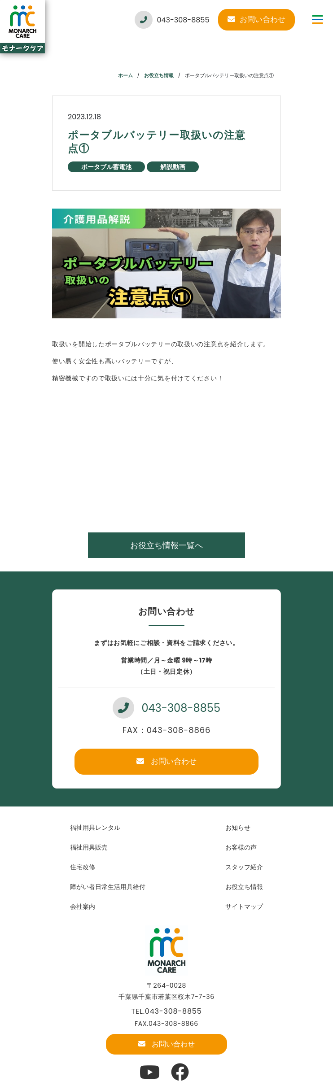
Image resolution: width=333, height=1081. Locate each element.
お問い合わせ (256, 19)
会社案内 (82, 906)
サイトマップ (244, 906)
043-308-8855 (172, 20)
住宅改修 (82, 867)
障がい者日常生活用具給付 (107, 886)
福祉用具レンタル (95, 827)
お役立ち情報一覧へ (166, 545)
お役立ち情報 (159, 75)
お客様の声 (241, 847)
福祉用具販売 (89, 847)
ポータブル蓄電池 (106, 166)
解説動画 (172, 166)
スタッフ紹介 (244, 867)
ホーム (125, 75)
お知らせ (237, 827)
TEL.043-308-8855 (166, 1011)
